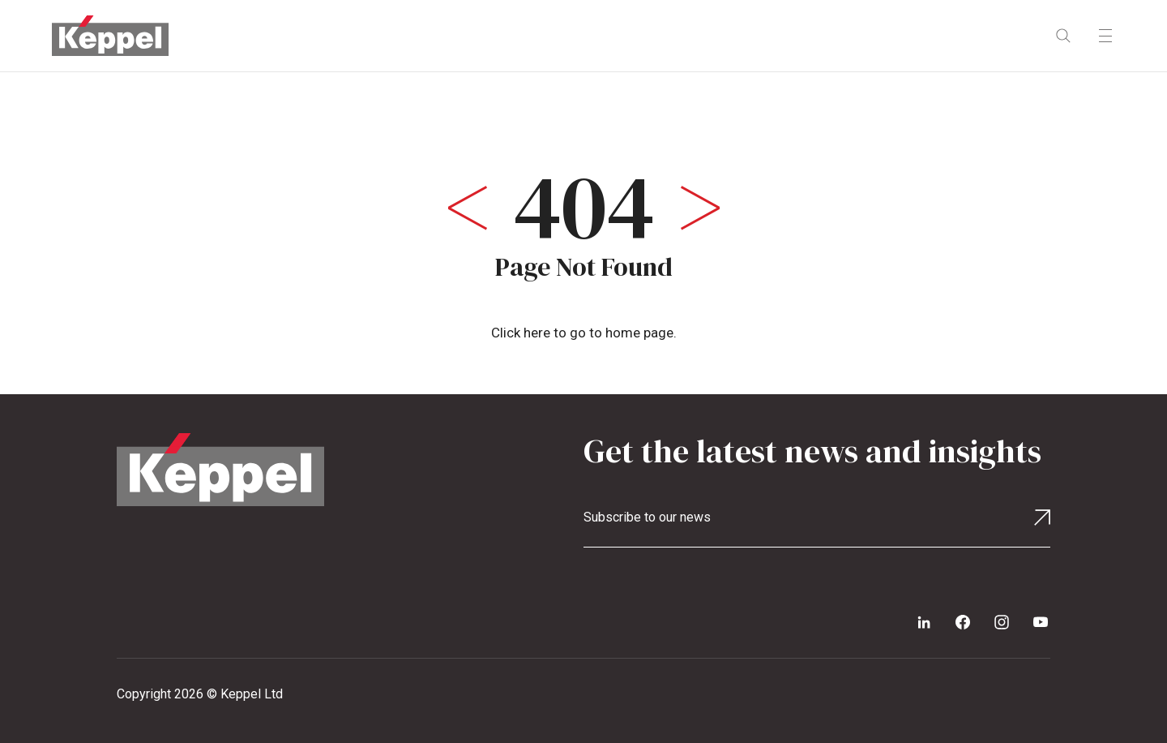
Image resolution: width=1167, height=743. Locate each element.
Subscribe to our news (647, 517)
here (537, 332)
